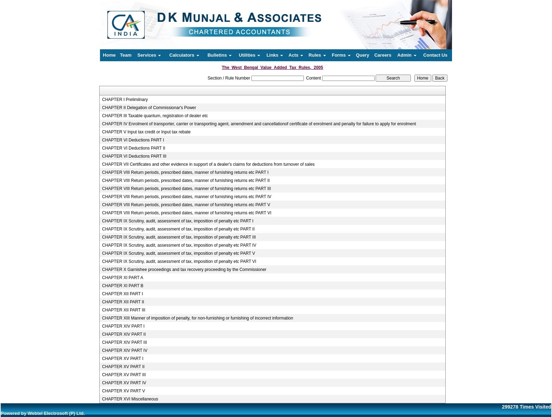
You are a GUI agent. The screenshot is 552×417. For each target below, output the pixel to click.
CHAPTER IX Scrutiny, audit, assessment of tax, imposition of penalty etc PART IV (179, 245)
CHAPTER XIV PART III (124, 342)
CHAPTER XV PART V (123, 390)
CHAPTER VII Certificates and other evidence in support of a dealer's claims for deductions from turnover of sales (208, 164)
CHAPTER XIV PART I (123, 326)
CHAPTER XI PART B (122, 285)
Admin (406, 55)
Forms (341, 55)
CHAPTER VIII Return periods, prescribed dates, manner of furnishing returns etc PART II (186, 180)
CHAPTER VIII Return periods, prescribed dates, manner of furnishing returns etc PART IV (186, 196)
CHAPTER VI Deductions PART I (133, 140)
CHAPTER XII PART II (123, 301)
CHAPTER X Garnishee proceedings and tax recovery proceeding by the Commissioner (184, 269)
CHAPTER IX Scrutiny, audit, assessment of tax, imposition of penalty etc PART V (178, 253)
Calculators (184, 55)
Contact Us (435, 55)
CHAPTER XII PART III (123, 310)
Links (274, 55)
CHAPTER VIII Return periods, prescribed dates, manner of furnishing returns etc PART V (186, 204)
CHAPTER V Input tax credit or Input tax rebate (146, 131)
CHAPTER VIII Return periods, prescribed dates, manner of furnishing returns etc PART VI (186, 212)
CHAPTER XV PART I (122, 358)
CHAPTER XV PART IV (124, 382)
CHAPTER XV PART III (124, 374)
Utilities (250, 55)
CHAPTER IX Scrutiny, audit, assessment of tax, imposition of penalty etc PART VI (179, 261)
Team (126, 55)
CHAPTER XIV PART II (124, 334)
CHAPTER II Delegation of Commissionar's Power (149, 107)
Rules (317, 55)
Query (362, 55)
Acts (296, 55)
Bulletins (219, 55)
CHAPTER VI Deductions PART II (133, 148)
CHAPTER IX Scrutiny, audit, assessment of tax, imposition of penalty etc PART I (177, 221)
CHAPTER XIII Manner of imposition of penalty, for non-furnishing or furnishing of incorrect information (197, 318)
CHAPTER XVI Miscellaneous (130, 399)
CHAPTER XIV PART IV (125, 350)
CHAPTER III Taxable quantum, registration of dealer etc (155, 115)
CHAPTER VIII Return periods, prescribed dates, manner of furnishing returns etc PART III (186, 188)
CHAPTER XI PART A (122, 277)
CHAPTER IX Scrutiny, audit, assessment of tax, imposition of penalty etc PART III (179, 237)
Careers (382, 55)
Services (149, 55)
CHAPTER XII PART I (122, 293)
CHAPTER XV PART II (123, 366)
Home (109, 55)
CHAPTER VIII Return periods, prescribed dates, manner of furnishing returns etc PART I (185, 172)
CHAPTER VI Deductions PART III (134, 156)
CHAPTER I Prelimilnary (125, 99)
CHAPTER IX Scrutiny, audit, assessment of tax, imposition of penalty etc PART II (178, 229)
